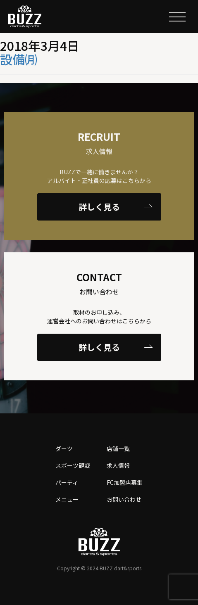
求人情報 (118, 465)
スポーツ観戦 (72, 465)
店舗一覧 (118, 448)
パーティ (66, 482)
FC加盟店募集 (125, 482)
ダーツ (64, 448)
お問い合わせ (124, 499)
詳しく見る (116, 207)
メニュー (67, 499)
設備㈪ (18, 59)
